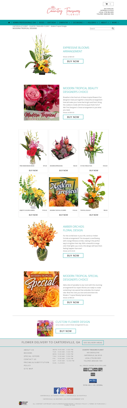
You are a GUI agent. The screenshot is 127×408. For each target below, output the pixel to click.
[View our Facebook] (57, 393)
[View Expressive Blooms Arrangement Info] (43, 54)
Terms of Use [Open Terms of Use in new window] (69, 405)
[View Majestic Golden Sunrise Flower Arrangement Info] (33, 191)
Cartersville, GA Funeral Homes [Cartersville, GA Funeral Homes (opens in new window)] (52, 395)
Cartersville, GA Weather (52, 399)
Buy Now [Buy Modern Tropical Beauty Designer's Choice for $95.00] (73, 117)
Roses (41, 22)
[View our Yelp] (70, 393)
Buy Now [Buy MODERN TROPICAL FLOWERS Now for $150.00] (63, 215)
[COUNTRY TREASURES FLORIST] (64, 11)
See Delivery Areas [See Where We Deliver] (93, 343)
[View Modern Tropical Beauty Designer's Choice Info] (43, 102)
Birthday (52, 22)
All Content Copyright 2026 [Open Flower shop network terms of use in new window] (44, 404)
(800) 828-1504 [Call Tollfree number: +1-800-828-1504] (97, 361)
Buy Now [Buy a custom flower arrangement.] (66, 331)
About (105, 22)
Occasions (79, 22)
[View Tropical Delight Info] (93, 191)
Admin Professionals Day (24, 22)
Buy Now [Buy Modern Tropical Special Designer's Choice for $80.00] (73, 302)
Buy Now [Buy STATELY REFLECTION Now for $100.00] (93, 170)
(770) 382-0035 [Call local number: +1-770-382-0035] (109, 12)
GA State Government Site (74, 399)
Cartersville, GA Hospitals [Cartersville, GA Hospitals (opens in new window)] (76, 395)
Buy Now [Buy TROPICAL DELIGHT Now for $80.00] (93, 215)
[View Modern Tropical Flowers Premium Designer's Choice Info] (63, 191)
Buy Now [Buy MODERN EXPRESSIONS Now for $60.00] (63, 170)
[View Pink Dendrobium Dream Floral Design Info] (33, 147)
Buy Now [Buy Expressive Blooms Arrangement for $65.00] (73, 61)
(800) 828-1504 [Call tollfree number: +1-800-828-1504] (109, 14)
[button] (108, 4)
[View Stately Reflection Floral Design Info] (93, 147)
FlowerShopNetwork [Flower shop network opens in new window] (65, 404)
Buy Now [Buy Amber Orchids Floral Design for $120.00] (73, 255)
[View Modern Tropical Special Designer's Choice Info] (43, 289)
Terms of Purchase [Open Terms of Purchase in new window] (97, 404)
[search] (112, 28)
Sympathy (64, 22)
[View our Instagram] (63, 393)
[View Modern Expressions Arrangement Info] (63, 147)
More (115, 22)
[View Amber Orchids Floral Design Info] (43, 241)
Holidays (93, 22)
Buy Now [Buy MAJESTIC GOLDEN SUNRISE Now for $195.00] (33, 215)
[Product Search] (100, 28)
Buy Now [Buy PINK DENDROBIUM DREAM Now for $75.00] (33, 170)
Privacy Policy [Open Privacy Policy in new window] (81, 404)
